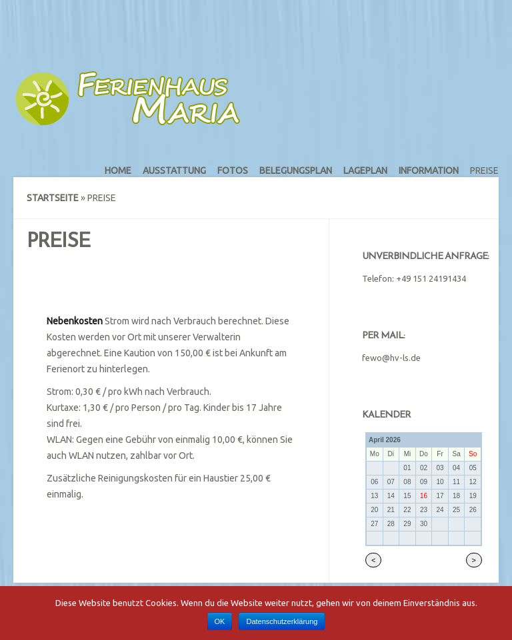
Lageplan (365, 170)
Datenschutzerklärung (281, 621)
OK (220, 621)
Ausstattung (174, 170)
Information (429, 170)
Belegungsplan (295, 170)
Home (118, 170)
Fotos (232, 170)
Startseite (53, 197)
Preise (484, 170)
